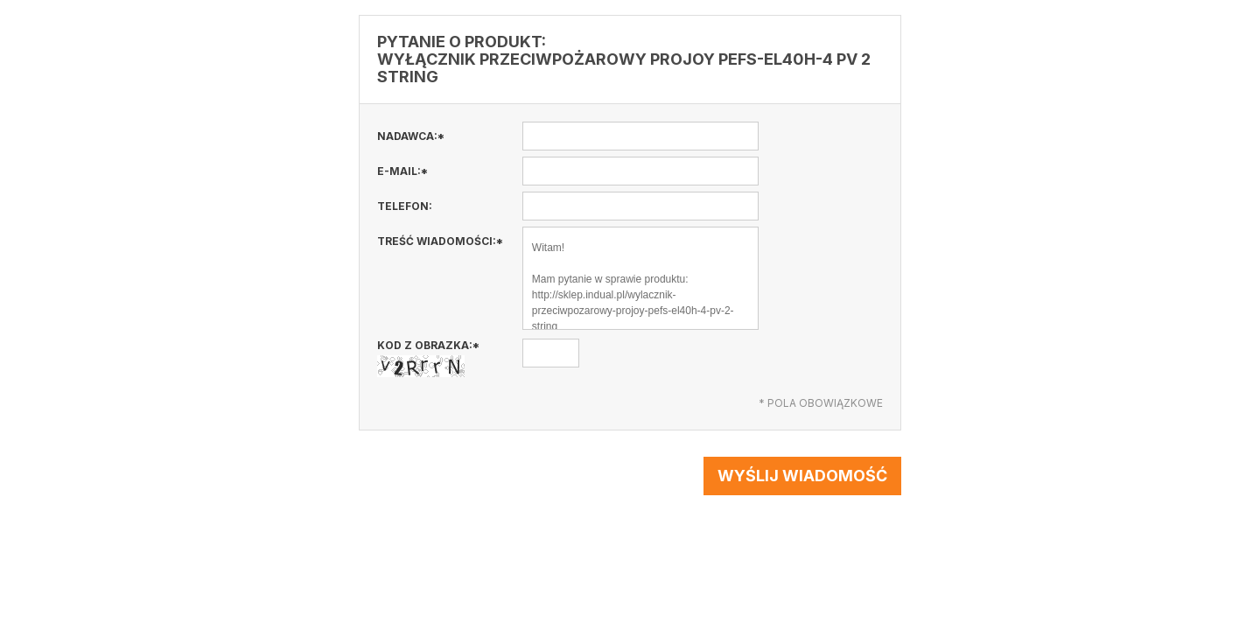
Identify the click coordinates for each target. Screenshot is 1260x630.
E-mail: (402, 171)
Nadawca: (410, 136)
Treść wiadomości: (440, 241)
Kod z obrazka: (428, 358)
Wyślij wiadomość (802, 475)
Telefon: (404, 206)
